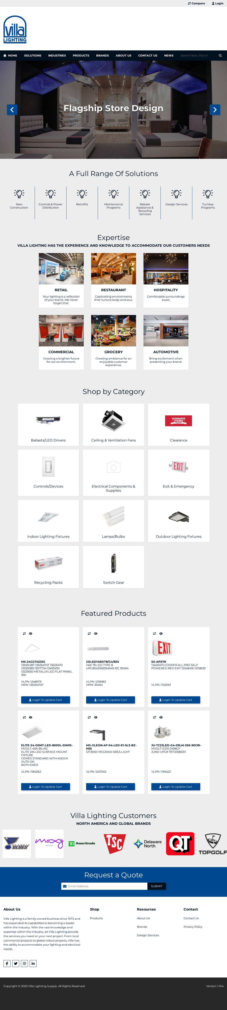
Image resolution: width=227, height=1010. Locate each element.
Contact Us (147, 55)
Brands (102, 55)
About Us (123, 55)
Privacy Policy (193, 926)
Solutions (32, 55)
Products (81, 55)
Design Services (148, 935)
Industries (57, 55)
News (168, 55)
